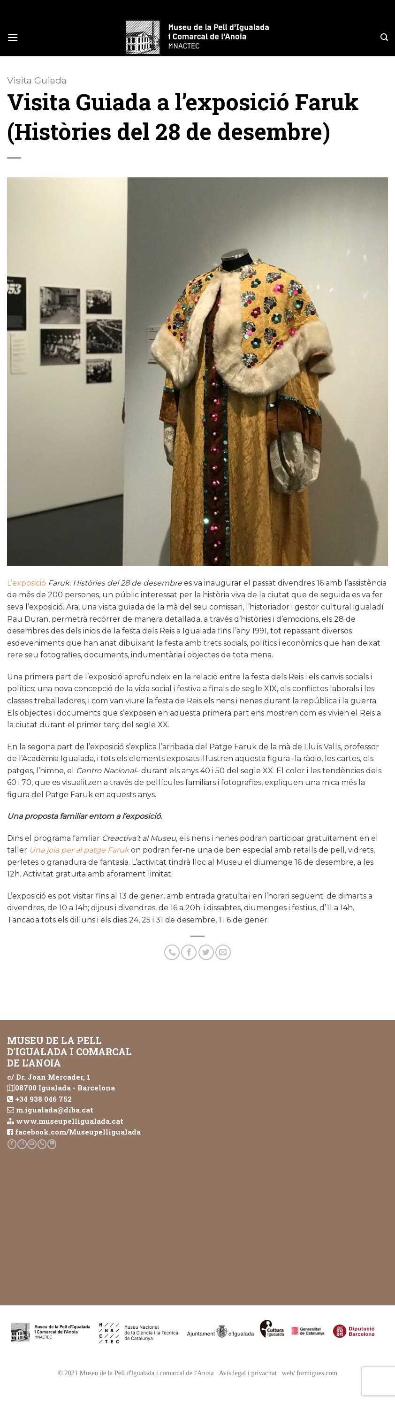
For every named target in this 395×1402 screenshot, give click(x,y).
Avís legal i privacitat (248, 1373)
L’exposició (27, 583)
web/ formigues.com (309, 1373)
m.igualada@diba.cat (54, 1109)
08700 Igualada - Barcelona (65, 1087)
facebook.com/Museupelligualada (78, 1131)
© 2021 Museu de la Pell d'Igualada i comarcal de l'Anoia (136, 1373)
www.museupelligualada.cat (69, 1121)
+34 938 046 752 (43, 1099)
